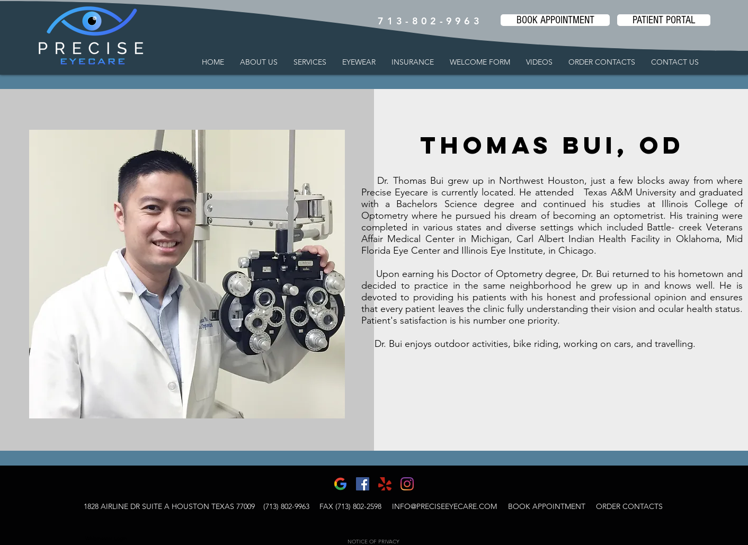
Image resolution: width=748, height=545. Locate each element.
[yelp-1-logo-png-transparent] (384, 483)
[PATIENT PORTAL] (663, 20)
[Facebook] (362, 483)
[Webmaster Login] (106, 538)
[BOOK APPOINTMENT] (555, 20)
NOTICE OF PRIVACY (373, 541)
